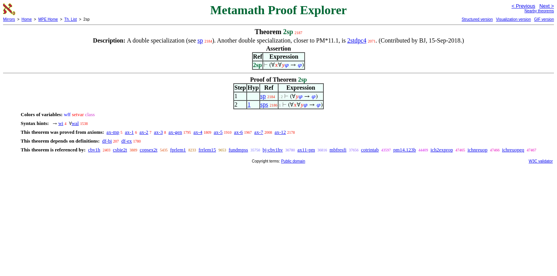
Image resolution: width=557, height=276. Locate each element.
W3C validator (541, 161)
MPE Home (48, 19)
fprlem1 (178, 150)
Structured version (477, 19)
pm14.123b (404, 150)
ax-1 (129, 132)
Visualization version (513, 19)
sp (200, 40)
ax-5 (218, 132)
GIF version (544, 19)
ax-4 (197, 132)
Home (26, 19)
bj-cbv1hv (273, 150)
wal (75, 123)
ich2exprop (441, 150)
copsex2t (148, 150)
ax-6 (238, 132)
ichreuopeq (513, 150)
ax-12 (280, 132)
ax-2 (143, 132)
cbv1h (94, 150)
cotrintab (370, 150)
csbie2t (120, 150)
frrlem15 (207, 150)
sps (264, 104)
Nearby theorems (539, 11)
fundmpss (238, 150)
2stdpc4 (356, 40)
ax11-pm (306, 150)
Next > (546, 6)
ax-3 (158, 132)
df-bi (107, 141)
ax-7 (258, 132)
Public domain (293, 161)
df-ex (126, 141)
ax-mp (113, 132)
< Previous (523, 6)
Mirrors (9, 19)
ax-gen (175, 132)
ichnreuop (478, 150)
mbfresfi (338, 150)
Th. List (70, 19)
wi (60, 123)
